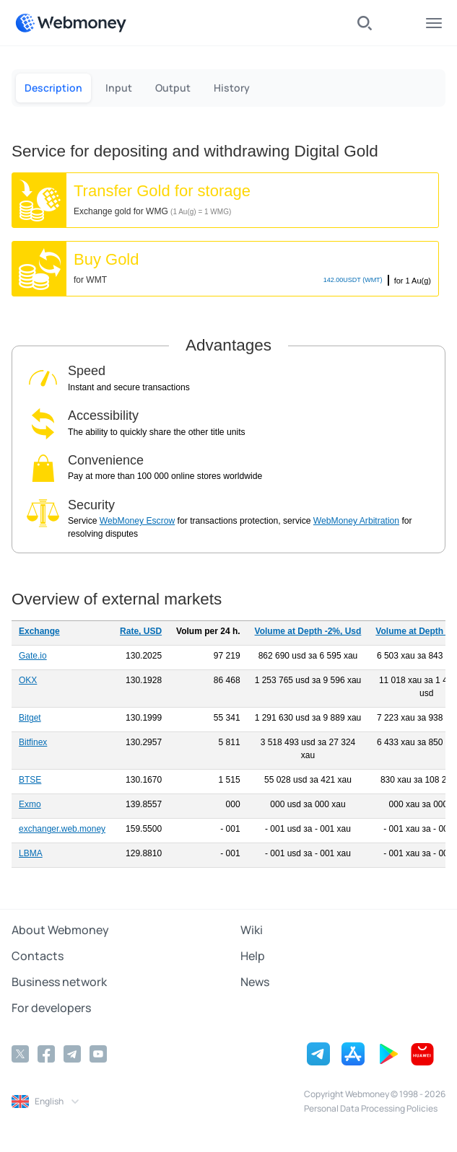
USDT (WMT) (353, 280)
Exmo (30, 804)
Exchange (39, 631)
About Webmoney (60, 930)
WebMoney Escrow (137, 521)
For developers (51, 1008)
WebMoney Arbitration (356, 521)
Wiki (251, 930)
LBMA (31, 853)
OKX (28, 680)
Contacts (38, 956)
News (254, 982)
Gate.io (33, 656)
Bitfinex (33, 742)
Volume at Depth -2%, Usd (308, 631)
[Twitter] (20, 1054)
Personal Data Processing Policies (371, 1108)
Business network (59, 982)
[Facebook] (46, 1054)
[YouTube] (98, 1054)
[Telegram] (72, 1054)
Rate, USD (141, 631)
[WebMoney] (70, 23)
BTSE (30, 780)
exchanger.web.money (62, 829)
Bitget (30, 718)
